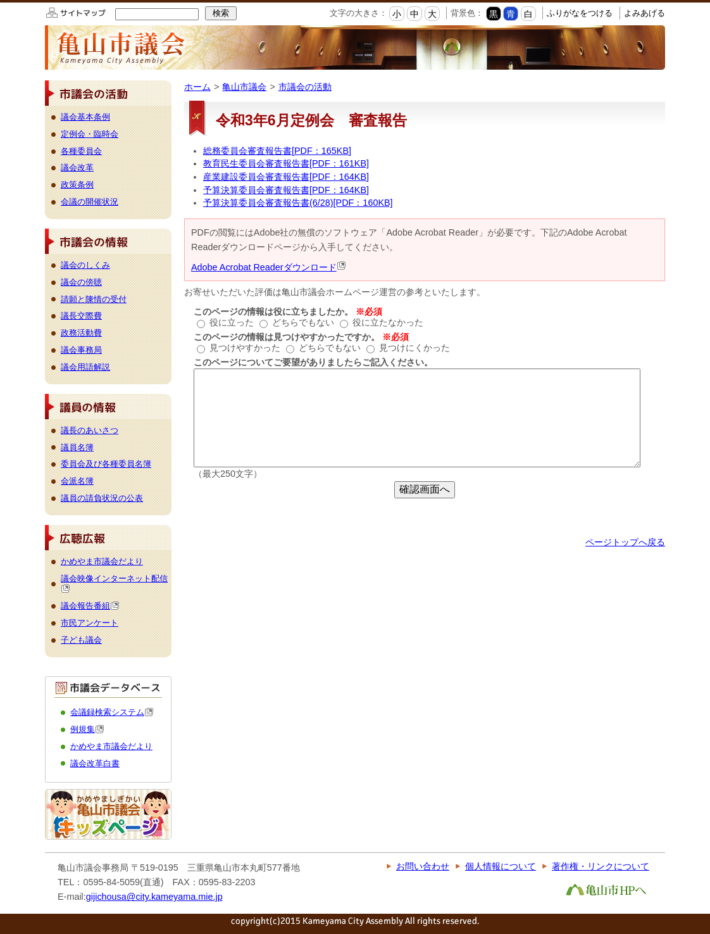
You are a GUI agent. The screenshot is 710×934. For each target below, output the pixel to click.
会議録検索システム (112, 712)
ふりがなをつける (580, 13)
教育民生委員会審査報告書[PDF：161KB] (286, 163)
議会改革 (77, 167)
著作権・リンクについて (600, 866)
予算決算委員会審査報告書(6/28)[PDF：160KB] (298, 203)
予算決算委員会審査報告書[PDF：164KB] (286, 190)
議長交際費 (81, 315)
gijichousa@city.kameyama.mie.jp (154, 897)
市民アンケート (89, 623)
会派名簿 (77, 481)
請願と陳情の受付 (94, 299)
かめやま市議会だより (102, 561)
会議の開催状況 (89, 201)
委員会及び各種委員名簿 (106, 464)
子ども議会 (81, 640)
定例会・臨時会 (89, 134)
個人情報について (500, 866)
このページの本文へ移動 (0, 2)
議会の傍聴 (81, 282)
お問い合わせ (422, 866)
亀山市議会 (244, 87)
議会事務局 (81, 350)
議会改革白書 (95, 763)
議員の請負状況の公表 (102, 498)
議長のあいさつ (89, 430)
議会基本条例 (85, 117)
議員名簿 (77, 447)
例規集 (87, 729)
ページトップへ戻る (625, 542)
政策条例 (77, 184)
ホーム (197, 87)
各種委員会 (81, 151)
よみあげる (644, 13)
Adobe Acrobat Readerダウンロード (268, 267)
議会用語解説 (85, 367)
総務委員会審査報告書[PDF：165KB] (277, 151)
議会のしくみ (85, 265)
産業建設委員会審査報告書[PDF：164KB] (286, 177)
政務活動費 (81, 333)
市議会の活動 (305, 87)
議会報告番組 (90, 605)
